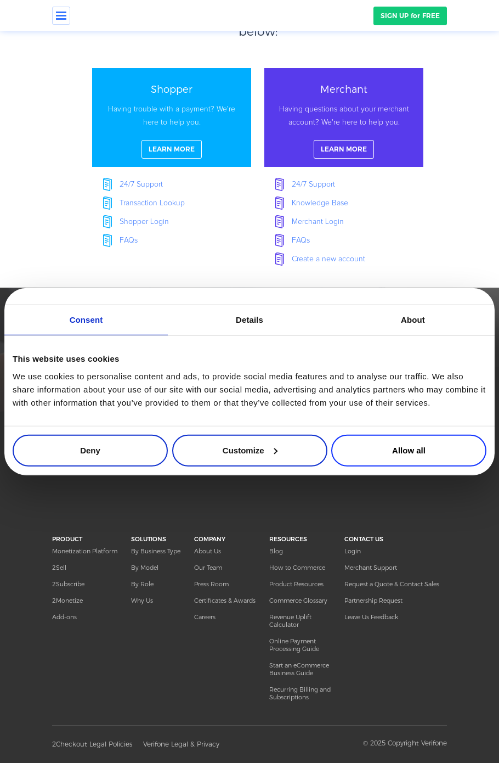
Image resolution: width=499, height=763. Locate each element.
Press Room (211, 584)
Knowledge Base (320, 203)
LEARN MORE (172, 149)
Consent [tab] (86, 319)
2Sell (59, 567)
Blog (276, 551)
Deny (90, 450)
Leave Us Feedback (371, 617)
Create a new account (328, 259)
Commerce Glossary (298, 600)
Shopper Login (144, 222)
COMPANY (209, 539)
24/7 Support (141, 184)
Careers (205, 617)
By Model (144, 567)
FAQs (129, 240)
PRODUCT (67, 539)
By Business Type (155, 551)
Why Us (142, 600)
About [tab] (413, 319)
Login (352, 551)
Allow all (409, 450)
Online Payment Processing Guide (294, 645)
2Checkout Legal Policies (92, 744)
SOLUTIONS (148, 539)
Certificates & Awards (225, 600)
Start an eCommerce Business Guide (299, 669)
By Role (142, 584)
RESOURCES (288, 539)
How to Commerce (297, 567)
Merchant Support (370, 567)
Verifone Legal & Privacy (181, 744)
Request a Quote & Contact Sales (391, 584)
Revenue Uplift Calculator (290, 621)
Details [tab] (249, 319)
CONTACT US (363, 539)
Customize (250, 450)
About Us (207, 551)
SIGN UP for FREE (410, 16)
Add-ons (64, 617)
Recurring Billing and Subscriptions (300, 693)
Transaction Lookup (152, 203)
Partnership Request (373, 600)
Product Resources (296, 584)
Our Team (208, 567)
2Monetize (67, 600)
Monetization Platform (84, 551)
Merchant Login (318, 222)
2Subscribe (68, 584)
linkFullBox (171, 117)
